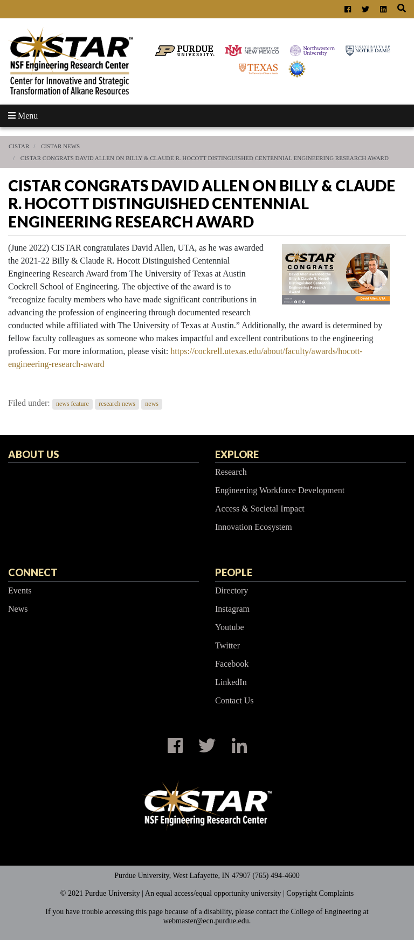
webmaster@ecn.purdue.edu (206, 921)
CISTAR (19, 146)
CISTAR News (60, 146)
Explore (237, 454)
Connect (33, 572)
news (151, 403)
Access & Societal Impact (260, 508)
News (17, 608)
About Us (33, 454)
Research (231, 471)
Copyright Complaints (320, 893)
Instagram (232, 608)
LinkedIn (231, 682)
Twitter (227, 645)
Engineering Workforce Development (279, 490)
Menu (23, 115)
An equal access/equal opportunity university (213, 893)
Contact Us (234, 700)
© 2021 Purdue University (100, 893)
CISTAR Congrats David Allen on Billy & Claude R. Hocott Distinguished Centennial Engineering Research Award (204, 158)
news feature (72, 403)
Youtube (229, 627)
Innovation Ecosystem (253, 526)
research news (117, 403)
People (233, 572)
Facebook (232, 663)
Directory (231, 590)
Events (20, 590)
